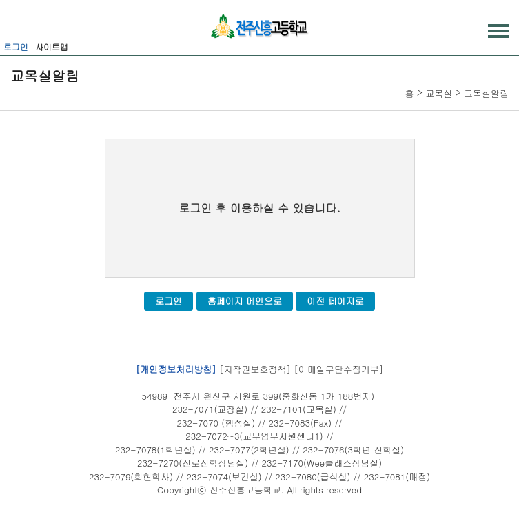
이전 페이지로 (335, 300)
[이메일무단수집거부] (338, 369)
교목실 (438, 93)
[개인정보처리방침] (176, 369)
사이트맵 (51, 46)
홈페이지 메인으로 (244, 300)
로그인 (15, 46)
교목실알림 (486, 93)
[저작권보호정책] (255, 369)
